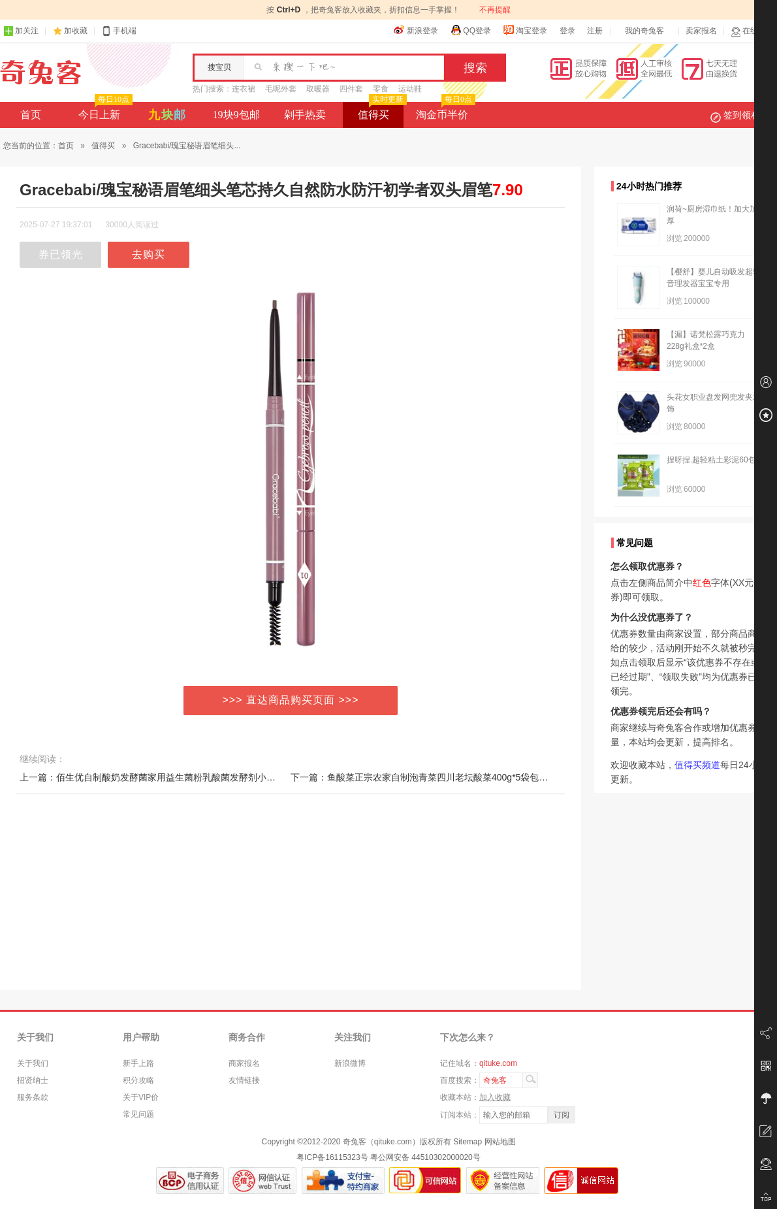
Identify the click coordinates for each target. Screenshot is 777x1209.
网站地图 (500, 1141)
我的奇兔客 (644, 30)
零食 (380, 88)
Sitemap (467, 1141)
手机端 (118, 31)
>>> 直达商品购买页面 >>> (291, 699)
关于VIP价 (141, 1097)
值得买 (381, 111)
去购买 (148, 254)
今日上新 (104, 111)
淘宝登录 (525, 30)
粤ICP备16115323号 (332, 1157)
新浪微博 (350, 1063)
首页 (30, 114)
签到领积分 (741, 115)
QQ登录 (470, 30)
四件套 (351, 88)
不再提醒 (495, 9)
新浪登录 (416, 30)
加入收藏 (495, 1097)
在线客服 (752, 31)
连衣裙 (243, 88)
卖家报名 (701, 30)
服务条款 (32, 1097)
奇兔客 (41, 72)
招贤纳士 (32, 1080)
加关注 (21, 31)
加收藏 (75, 30)
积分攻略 (138, 1080)
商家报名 (244, 1063)
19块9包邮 (236, 114)
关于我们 (32, 1063)
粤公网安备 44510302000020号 (425, 1157)
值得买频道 (697, 765)
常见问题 (138, 1114)
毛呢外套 (280, 88)
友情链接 (244, 1080)
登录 (567, 30)
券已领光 (61, 254)
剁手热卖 (305, 114)
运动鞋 (410, 88)
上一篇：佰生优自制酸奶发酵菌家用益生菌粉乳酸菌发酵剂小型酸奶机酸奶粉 (175, 777)
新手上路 (138, 1063)
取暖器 (318, 88)
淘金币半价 (444, 111)
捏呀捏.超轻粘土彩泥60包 (711, 459)
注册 (595, 30)
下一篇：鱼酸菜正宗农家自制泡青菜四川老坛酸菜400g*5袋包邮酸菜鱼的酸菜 (447, 777)
